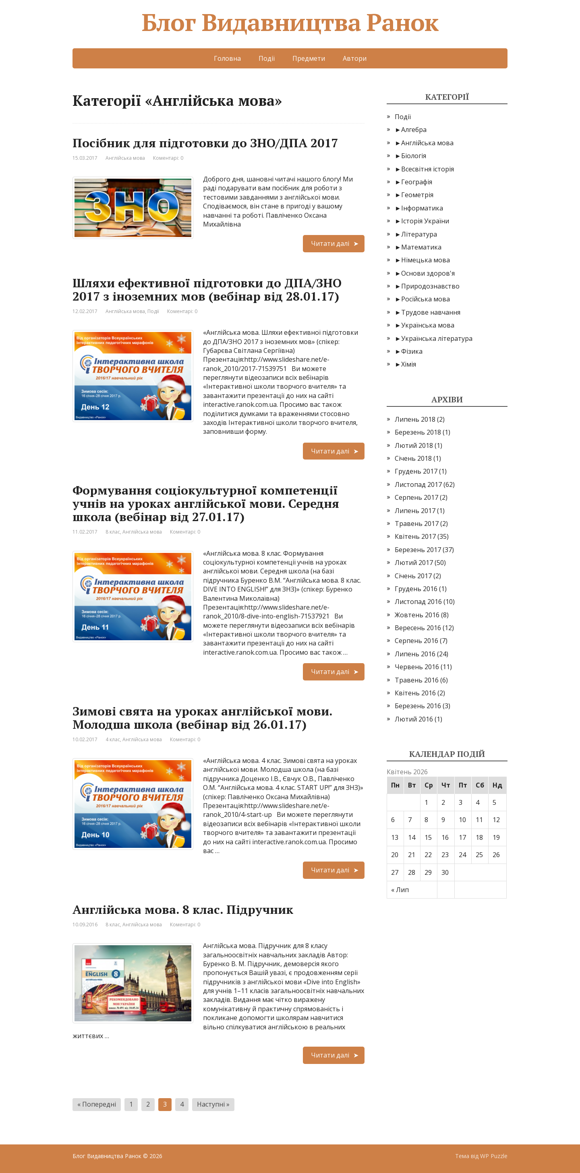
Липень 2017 (415, 510)
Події (267, 58)
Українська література (436, 338)
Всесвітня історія (427, 169)
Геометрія (417, 194)
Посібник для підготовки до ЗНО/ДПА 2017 (205, 143)
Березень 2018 (418, 432)
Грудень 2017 (416, 471)
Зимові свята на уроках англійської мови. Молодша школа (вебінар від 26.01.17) (202, 717)
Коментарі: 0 (168, 158)
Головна (227, 58)
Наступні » (213, 1104)
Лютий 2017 (414, 562)
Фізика (412, 351)
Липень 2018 (415, 419)
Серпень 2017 (416, 497)
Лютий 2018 (414, 445)
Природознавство (430, 286)
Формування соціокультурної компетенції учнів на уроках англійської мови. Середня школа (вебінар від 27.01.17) (205, 503)
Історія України (425, 220)
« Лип (400, 889)
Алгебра (414, 129)
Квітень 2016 (415, 693)
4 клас (113, 739)
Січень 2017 (413, 575)
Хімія (408, 364)
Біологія (413, 155)
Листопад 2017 (418, 484)
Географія (416, 181)
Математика (421, 247)
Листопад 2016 (418, 601)
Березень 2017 (418, 549)
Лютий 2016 (414, 719)
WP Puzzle (494, 1156)
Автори (355, 58)
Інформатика (422, 208)
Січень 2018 (413, 458)
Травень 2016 (417, 680)
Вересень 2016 (418, 627)
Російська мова (425, 299)
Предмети (308, 58)
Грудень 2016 (416, 588)
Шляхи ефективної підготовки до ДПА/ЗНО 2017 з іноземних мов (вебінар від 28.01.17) (207, 289)
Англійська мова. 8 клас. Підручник (182, 909)
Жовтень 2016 (417, 614)
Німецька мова (425, 260)
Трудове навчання (430, 312)
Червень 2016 (417, 666)
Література (419, 234)
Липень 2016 (415, 653)
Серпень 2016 (416, 640)
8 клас (113, 531)
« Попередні (96, 1104)
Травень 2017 (417, 523)
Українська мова (427, 325)
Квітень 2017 (415, 536)
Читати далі (330, 243)
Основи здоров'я (428, 273)
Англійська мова (125, 158)
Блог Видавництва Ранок (290, 22)
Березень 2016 (418, 705)
